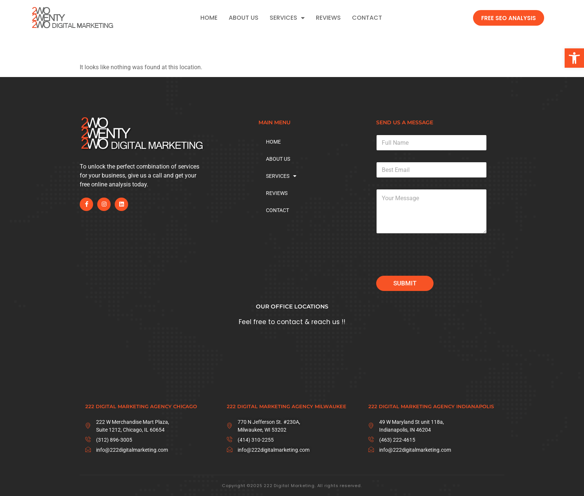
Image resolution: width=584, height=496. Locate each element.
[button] (574, 58)
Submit (404, 283)
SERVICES (287, 18)
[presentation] (432, 271)
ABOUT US (243, 18)
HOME (209, 18)
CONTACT (367, 18)
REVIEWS (328, 18)
